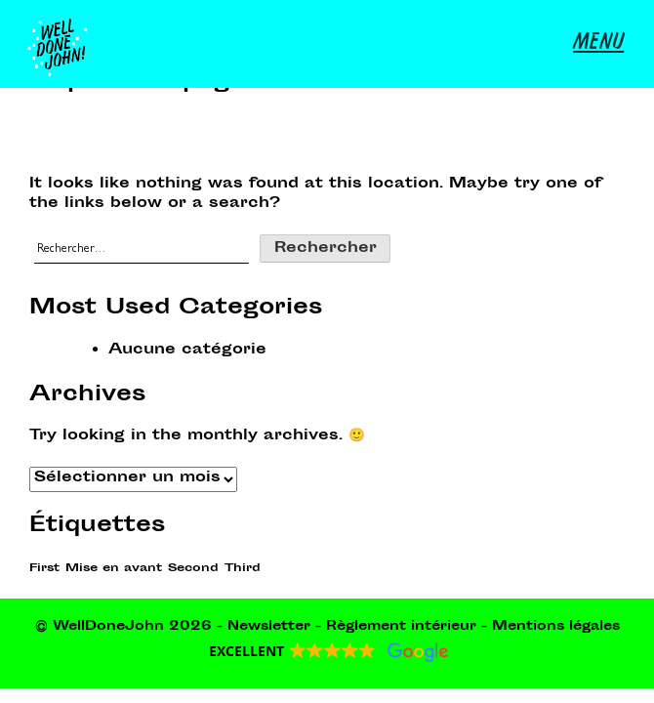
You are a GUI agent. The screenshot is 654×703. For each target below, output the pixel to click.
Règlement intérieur (401, 627)
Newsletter (268, 627)
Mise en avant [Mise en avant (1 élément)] (113, 568)
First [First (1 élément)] (44, 568)
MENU (598, 43)
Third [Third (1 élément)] (243, 568)
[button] (327, 652)
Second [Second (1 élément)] (193, 568)
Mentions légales (556, 627)
